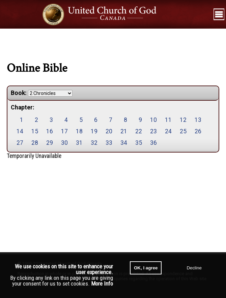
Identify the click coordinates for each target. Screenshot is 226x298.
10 (153, 120)
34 (123, 142)
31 (79, 142)
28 (34, 142)
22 (138, 131)
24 (168, 131)
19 (94, 131)
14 (20, 131)
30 (64, 142)
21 (123, 131)
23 (153, 131)
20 (109, 131)
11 (168, 120)
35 (138, 142)
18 (79, 131)
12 (183, 120)
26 (198, 131)
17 (64, 131)
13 (198, 120)
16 (49, 131)
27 (20, 142)
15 (34, 131)
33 (109, 142)
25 (183, 131)
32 (94, 142)
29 (49, 142)
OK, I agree (146, 267)
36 (153, 142)
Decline (194, 267)
